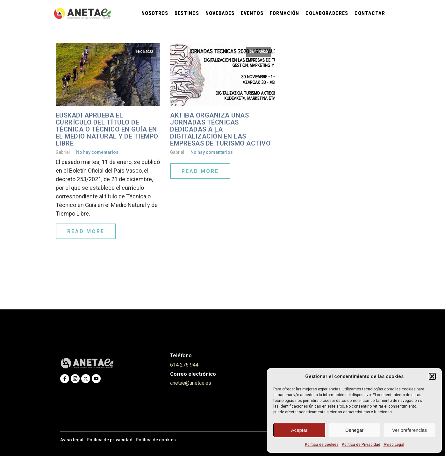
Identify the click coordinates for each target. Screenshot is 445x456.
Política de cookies (322, 444)
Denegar (354, 430)
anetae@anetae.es (190, 383)
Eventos (252, 13)
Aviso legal (71, 439)
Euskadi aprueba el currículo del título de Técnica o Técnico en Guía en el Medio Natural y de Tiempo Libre (107, 129)
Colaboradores (326, 13)
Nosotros (154, 13)
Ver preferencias (409, 430)
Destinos (187, 13)
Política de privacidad (110, 439)
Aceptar (299, 430)
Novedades (219, 13)
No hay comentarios (97, 152)
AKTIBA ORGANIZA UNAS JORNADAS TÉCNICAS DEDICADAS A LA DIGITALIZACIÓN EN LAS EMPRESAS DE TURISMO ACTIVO (220, 129)
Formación (284, 13)
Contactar (370, 13)
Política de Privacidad (361, 444)
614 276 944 (184, 365)
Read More (85, 231)
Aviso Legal (394, 444)
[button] (432, 376)
